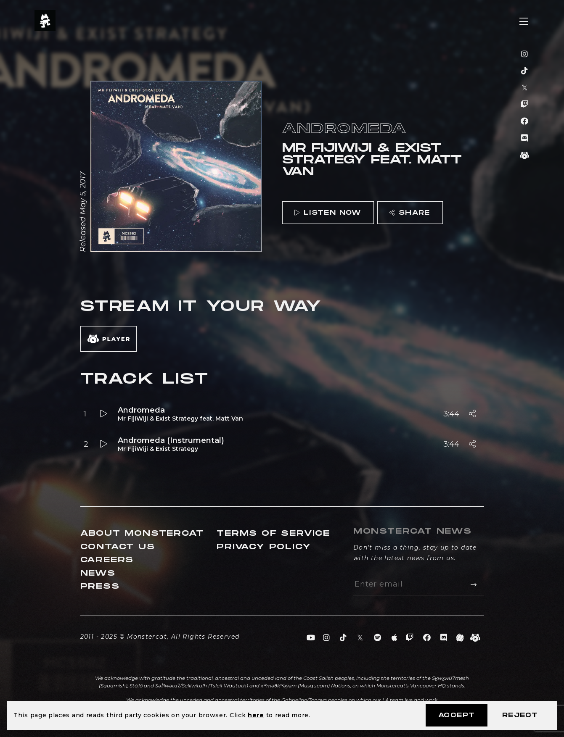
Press (100, 586)
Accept (456, 715)
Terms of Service (273, 533)
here (256, 715)
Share (409, 212)
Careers (107, 559)
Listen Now (327, 212)
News (98, 573)
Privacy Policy (264, 546)
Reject (520, 715)
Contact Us (117, 546)
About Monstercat (142, 533)
